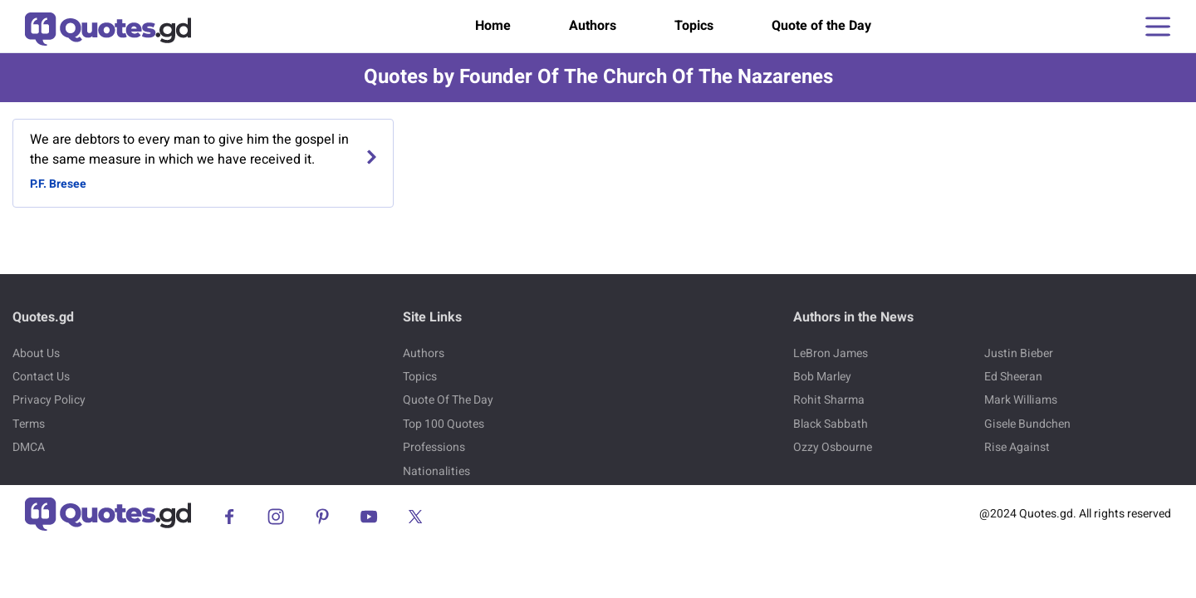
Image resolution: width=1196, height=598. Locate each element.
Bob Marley (822, 376)
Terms (28, 424)
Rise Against (1017, 447)
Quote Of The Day (448, 400)
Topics (693, 26)
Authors (592, 26)
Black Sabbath (830, 424)
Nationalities (436, 471)
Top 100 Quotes (443, 424)
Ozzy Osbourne (832, 447)
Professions (434, 447)
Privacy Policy (49, 400)
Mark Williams (1020, 400)
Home (493, 26)
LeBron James (830, 353)
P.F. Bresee (58, 184)
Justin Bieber (1018, 353)
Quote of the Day (821, 26)
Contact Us (41, 376)
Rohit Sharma (829, 400)
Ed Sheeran (1013, 376)
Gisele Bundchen (1027, 424)
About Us (36, 353)
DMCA (28, 447)
